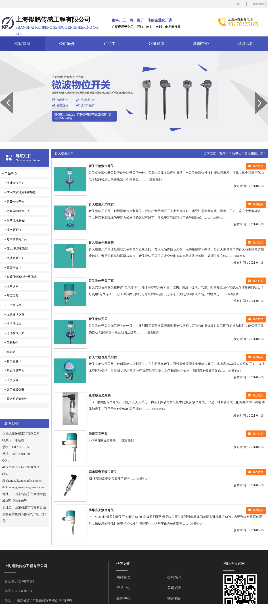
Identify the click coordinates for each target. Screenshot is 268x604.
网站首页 (22, 43)
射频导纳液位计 (17, 220)
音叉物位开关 (15, 201)
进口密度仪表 (15, 389)
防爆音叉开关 (98, 433)
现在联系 (256, 166)
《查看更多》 (155, 179)
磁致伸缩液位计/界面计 (22, 276)
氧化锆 (11, 352)
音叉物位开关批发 (101, 204)
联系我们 (246, 43)
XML (239, 4)
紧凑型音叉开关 (100, 395)
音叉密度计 (14, 361)
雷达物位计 (14, 267)
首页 (222, 153)
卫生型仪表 (14, 305)
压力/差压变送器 (17, 248)
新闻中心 (201, 43)
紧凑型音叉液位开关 (103, 472)
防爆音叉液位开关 (101, 510)
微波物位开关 (15, 182)
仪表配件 (12, 342)
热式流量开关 (15, 370)
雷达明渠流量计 (17, 399)
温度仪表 (12, 380)
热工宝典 (12, 295)
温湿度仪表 (14, 323)
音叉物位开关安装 (101, 242)
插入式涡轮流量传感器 (21, 192)
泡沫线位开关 (15, 333)
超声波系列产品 (17, 239)
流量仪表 (12, 286)
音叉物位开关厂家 (101, 280)
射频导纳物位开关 (18, 211)
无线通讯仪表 (15, 314)
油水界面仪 (14, 229)
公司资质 (156, 43)
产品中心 (112, 43)
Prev (2, 93)
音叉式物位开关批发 (103, 357)
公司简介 (67, 43)
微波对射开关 (15, 258)
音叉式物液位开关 (101, 166)
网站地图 (258, 4)
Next (257, 93)
